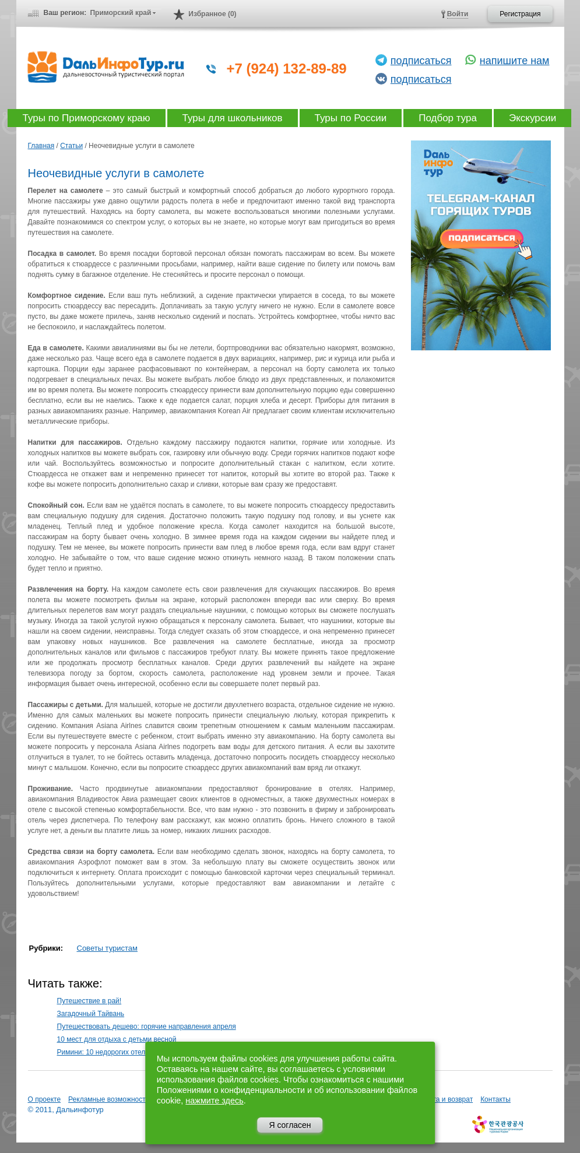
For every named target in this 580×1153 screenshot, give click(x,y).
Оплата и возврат (444, 1099)
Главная (41, 146)
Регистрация (520, 14)
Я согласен (290, 1125)
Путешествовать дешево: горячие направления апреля (146, 1026)
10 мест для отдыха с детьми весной (117, 1039)
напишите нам (515, 60)
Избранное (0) (212, 14)
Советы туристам (107, 948)
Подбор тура (448, 118)
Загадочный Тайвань (91, 1014)
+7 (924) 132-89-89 (287, 68)
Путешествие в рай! (89, 1001)
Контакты (495, 1099)
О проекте (44, 1099)
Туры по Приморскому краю (86, 118)
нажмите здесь (214, 1100)
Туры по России (351, 118)
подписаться (421, 60)
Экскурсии (532, 118)
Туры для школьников (232, 118)
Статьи (71, 146)
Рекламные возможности (108, 1099)
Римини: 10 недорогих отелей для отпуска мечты (136, 1052)
